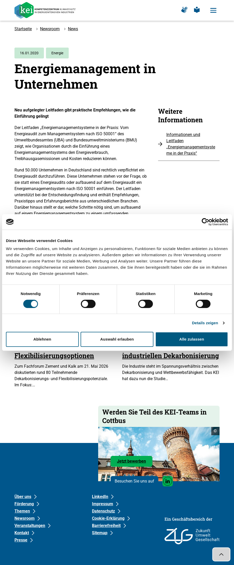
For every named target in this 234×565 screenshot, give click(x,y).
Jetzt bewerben (134, 462)
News (73, 28)
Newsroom (50, 28)
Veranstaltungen (29, 525)
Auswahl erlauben (117, 339)
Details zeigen (205, 323)
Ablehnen (42, 339)
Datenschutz (103, 511)
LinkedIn (100, 496)
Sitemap (99, 532)
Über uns (22, 496)
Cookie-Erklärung (108, 518)
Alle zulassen (191, 339)
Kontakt (21, 532)
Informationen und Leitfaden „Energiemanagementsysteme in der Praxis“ (190, 144)
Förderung (24, 503)
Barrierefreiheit (106, 525)
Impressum (102, 503)
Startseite (23, 28)
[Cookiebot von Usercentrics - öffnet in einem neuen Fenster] (205, 222)
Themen (22, 511)
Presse (20, 540)
